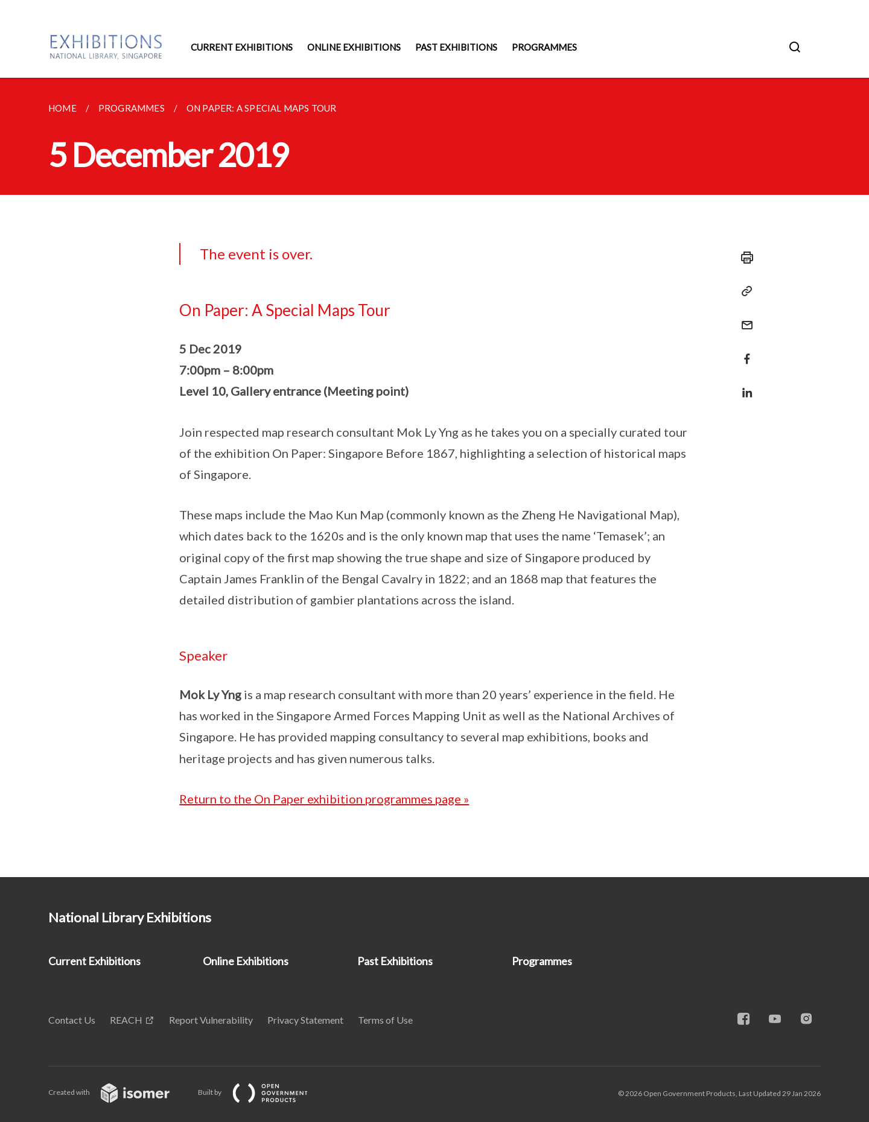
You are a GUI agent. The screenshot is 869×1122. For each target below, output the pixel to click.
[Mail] (743, 317)
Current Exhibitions (242, 47)
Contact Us (71, 1019)
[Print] (743, 257)
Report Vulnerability (211, 1019)
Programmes (544, 47)
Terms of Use (385, 1019)
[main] (434, 477)
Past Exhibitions (456, 47)
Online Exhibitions (354, 47)
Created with (118, 1092)
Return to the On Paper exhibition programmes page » (324, 798)
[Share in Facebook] (743, 351)
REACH (126, 1019)
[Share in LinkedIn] (743, 385)
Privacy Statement (305, 1019)
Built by (262, 1092)
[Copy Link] (743, 291)
